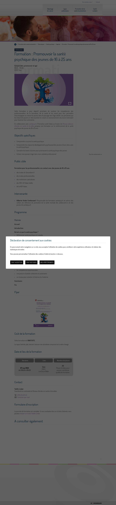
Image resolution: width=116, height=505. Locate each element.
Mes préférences (47, 262)
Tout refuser (31, 262)
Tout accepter (16, 262)
